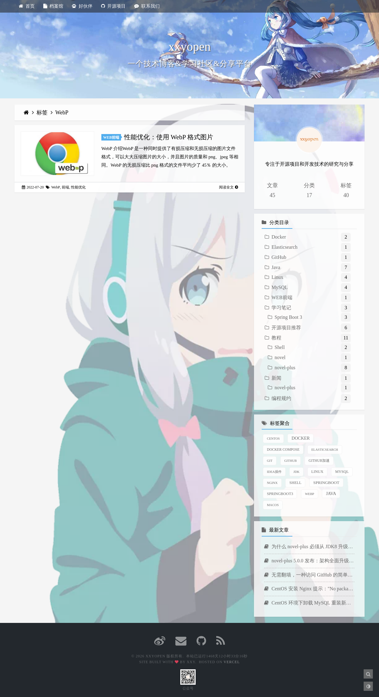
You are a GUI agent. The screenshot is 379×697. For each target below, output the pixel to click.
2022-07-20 (33, 187)
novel (280, 357)
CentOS (273, 438)
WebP (61, 112)
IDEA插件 (274, 471)
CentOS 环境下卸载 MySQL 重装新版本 (309, 602)
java (331, 493)
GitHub (279, 257)
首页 (27, 6)
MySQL (279, 287)
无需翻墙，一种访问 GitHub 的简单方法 (309, 574)
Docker (279, 237)
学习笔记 (281, 307)
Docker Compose (283, 450)
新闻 (276, 378)
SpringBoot (326, 482)
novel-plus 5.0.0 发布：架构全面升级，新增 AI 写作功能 (309, 560)
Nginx (272, 483)
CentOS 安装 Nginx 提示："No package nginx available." (309, 588)
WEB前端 (111, 137)
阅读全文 (228, 187)
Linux (277, 277)
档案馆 (53, 6)
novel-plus (285, 367)
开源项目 (113, 6)
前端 (65, 187)
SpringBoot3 (280, 494)
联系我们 (147, 6)
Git (269, 460)
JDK (296, 471)
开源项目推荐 (286, 327)
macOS (273, 505)
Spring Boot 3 (288, 317)
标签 (43, 112)
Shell (280, 347)
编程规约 (281, 398)
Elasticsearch (284, 247)
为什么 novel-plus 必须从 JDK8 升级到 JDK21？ (309, 546)
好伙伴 (82, 6)
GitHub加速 (319, 461)
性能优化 (78, 187)
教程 (276, 337)
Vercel (232, 662)
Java (276, 267)
